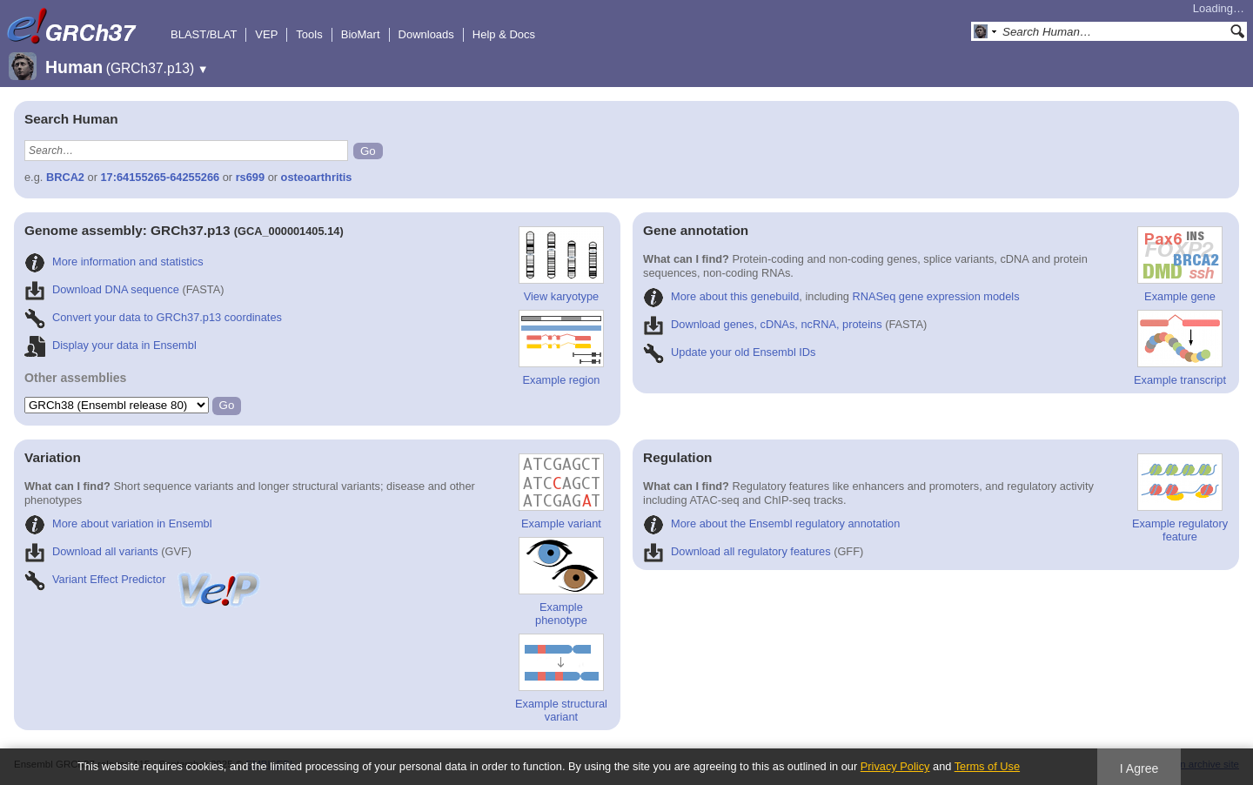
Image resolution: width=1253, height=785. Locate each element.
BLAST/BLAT (204, 34)
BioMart (360, 34)
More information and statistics (114, 261)
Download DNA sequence (101, 289)
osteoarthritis (316, 177)
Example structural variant (561, 678)
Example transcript (1180, 348)
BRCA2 (65, 177)
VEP (266, 34)
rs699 (250, 177)
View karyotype (561, 264)
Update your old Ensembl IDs (729, 352)
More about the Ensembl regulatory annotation (771, 523)
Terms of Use (987, 766)
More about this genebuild (721, 296)
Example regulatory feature (1180, 498)
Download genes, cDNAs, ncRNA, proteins (762, 324)
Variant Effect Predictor (143, 579)
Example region (561, 348)
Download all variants (91, 551)
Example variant (561, 491)
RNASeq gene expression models (936, 296)
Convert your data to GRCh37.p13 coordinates (153, 317)
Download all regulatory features (737, 551)
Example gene (1180, 264)
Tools (309, 34)
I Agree (1139, 768)
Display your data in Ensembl (110, 345)
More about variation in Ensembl (118, 523)
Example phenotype (561, 582)
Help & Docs (503, 34)
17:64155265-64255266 (160, 177)
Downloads (426, 34)
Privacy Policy (895, 766)
